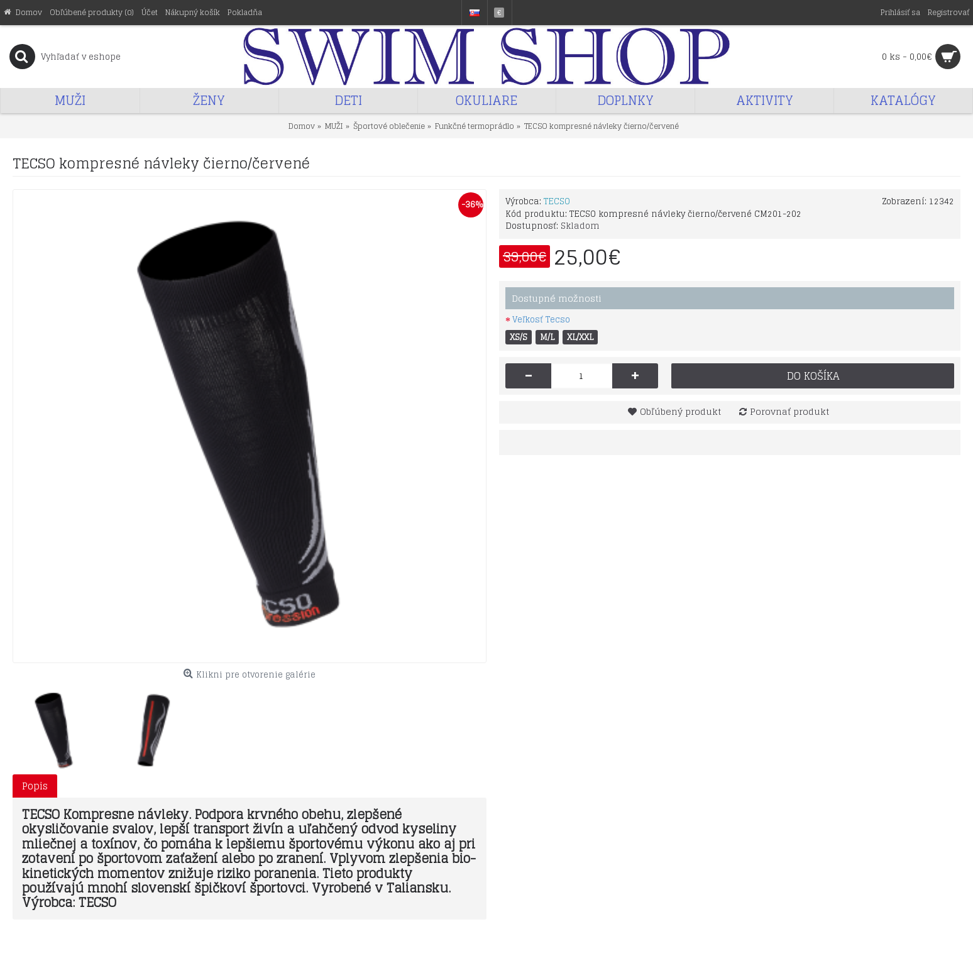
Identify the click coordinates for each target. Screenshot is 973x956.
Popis (35, 785)
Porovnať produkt (789, 411)
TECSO (557, 201)
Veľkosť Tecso (541, 319)
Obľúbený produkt (680, 411)
